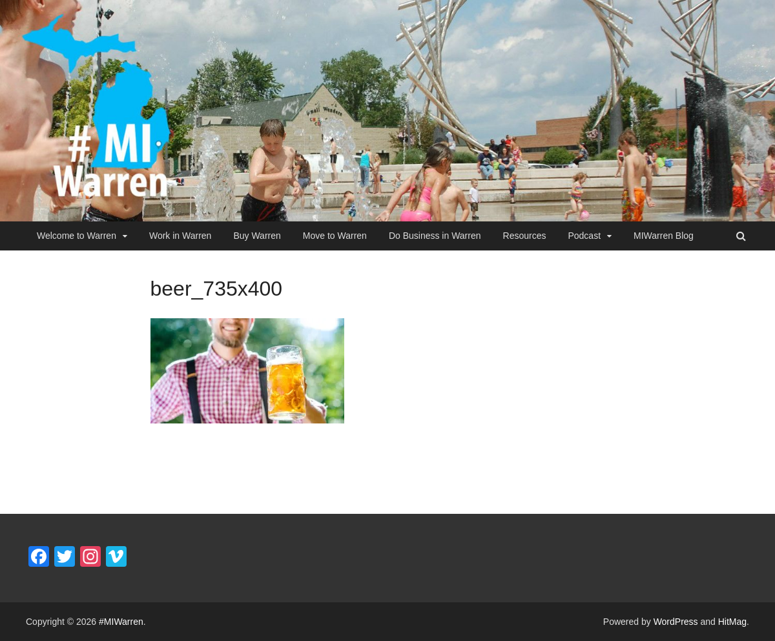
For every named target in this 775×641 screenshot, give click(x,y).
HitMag (732, 621)
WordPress (676, 621)
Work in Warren (180, 235)
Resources (524, 235)
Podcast (584, 235)
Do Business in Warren (435, 235)
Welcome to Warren (76, 235)
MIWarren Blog (664, 235)
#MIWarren (121, 621)
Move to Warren (335, 235)
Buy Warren (256, 235)
